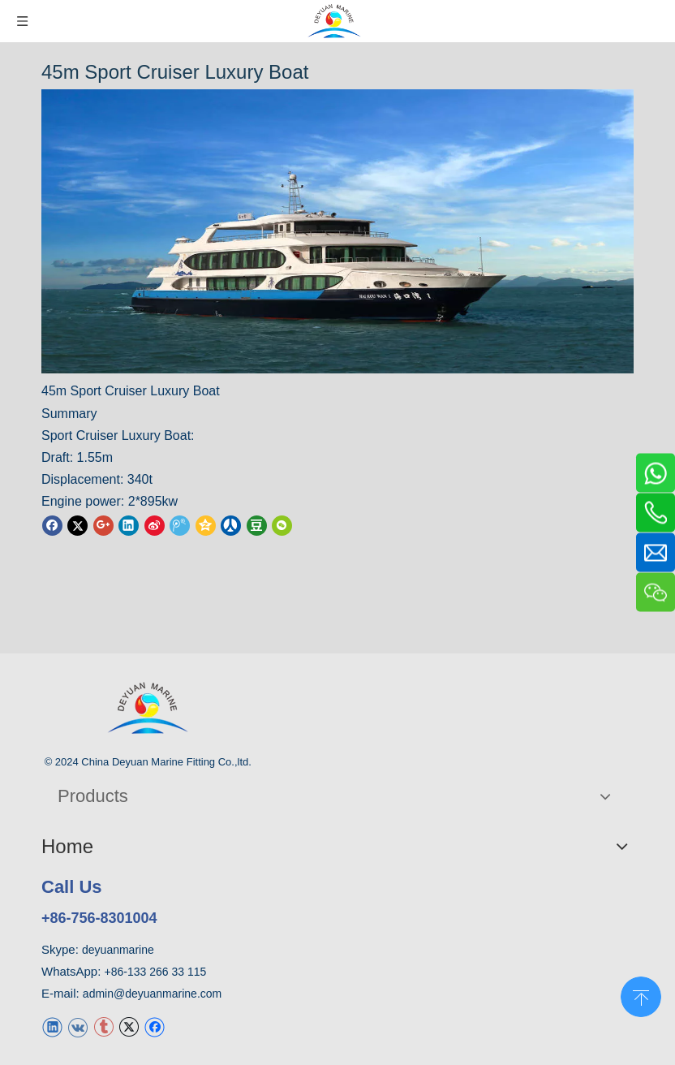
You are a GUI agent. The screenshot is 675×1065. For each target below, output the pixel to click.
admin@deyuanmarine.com (152, 993)
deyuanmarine (118, 949)
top (641, 995)
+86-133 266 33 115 (156, 971)
